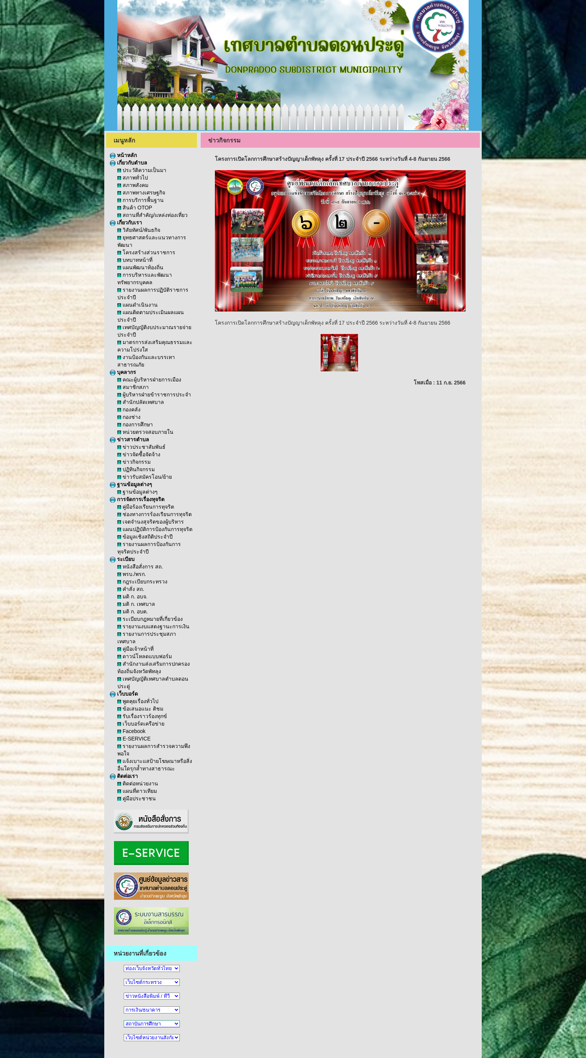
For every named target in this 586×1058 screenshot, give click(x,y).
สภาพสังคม (132, 185)
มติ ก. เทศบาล (136, 604)
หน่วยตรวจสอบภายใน (145, 432)
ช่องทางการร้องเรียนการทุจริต (154, 514)
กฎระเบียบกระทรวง (142, 582)
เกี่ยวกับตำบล (128, 163)
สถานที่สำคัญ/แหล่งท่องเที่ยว (152, 215)
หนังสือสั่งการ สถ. (140, 567)
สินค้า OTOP (134, 208)
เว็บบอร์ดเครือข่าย (140, 724)
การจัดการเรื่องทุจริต (137, 499)
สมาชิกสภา (133, 387)
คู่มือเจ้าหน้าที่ (135, 649)
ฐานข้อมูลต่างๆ (131, 484)
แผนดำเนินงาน (137, 305)
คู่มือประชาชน (136, 798)
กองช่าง (129, 417)
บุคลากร (123, 372)
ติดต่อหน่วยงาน (137, 783)
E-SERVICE (134, 739)
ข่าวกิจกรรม (134, 462)
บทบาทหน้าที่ (134, 260)
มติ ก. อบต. (132, 611)
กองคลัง (129, 410)
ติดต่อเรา (124, 776)
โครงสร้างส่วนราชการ (146, 252)
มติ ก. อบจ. (132, 596)
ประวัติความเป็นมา (141, 170)
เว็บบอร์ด (124, 694)
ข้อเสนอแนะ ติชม (140, 709)
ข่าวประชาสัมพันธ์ (141, 447)
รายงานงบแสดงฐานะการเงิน (153, 626)
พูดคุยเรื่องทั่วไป (137, 701)
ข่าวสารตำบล (129, 439)
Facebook (131, 731)
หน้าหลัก (123, 155)
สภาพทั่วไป (132, 178)
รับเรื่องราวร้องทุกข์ (142, 716)
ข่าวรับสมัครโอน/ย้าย (144, 477)
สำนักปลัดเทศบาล (140, 402)
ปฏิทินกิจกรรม (136, 469)
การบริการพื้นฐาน (140, 200)
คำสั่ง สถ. (130, 589)
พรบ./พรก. (131, 574)
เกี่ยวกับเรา (126, 223)
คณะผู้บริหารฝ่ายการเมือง (149, 380)
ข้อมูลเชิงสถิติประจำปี (145, 537)
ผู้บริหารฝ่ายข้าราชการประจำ (154, 395)
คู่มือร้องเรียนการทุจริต (145, 507)
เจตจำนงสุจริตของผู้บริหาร (150, 522)
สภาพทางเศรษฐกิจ (141, 193)
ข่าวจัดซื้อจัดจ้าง (138, 454)
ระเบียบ (122, 559)
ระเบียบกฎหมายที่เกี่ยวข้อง (150, 619)
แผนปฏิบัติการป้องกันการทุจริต (154, 529)
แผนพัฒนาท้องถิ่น (140, 267)
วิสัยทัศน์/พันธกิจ (138, 230)
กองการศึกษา (135, 424)
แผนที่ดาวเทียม (137, 791)
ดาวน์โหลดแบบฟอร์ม (144, 656)
